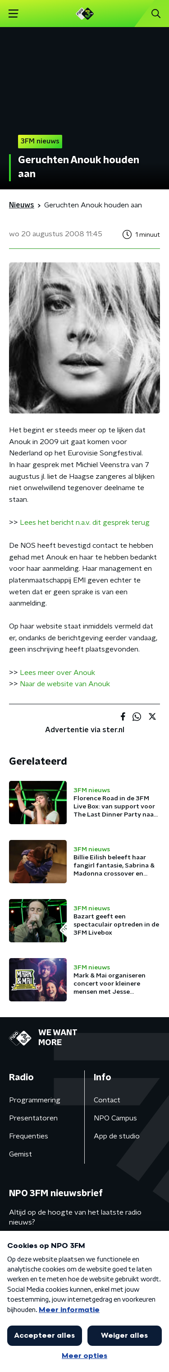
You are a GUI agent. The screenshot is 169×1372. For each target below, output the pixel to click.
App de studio (117, 1136)
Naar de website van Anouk (65, 684)
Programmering (34, 1100)
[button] (13, 13)
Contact (107, 1100)
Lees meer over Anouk (57, 672)
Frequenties (28, 1136)
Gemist (20, 1154)
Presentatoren (33, 1118)
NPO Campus (115, 1118)
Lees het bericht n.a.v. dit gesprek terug (85, 522)
